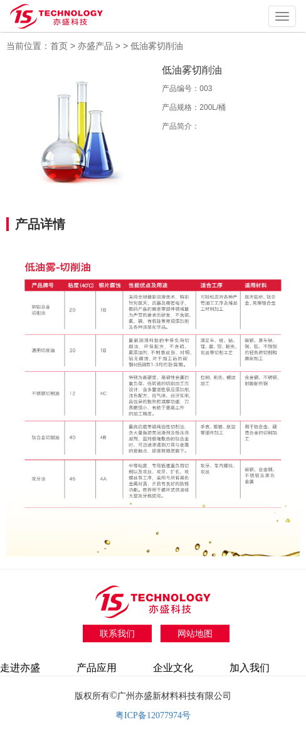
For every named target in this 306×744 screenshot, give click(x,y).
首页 (59, 46)
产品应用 (96, 667)
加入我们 (250, 667)
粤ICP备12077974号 (153, 715)
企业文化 (173, 667)
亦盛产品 (96, 46)
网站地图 (195, 633)
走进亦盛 (20, 667)
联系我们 (117, 633)
